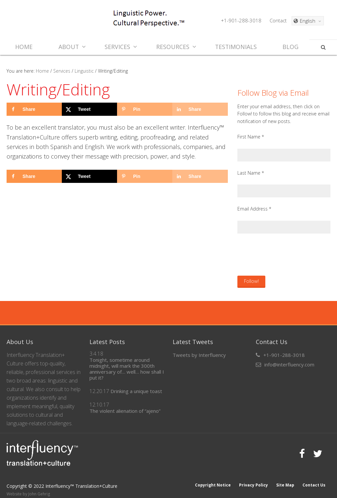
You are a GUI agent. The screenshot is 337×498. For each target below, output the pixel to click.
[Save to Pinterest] (144, 109)
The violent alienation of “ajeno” (124, 411)
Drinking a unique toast (136, 391)
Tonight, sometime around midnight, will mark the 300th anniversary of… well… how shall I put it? (126, 369)
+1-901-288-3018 (241, 20)
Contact (278, 20)
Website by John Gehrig (28, 487)
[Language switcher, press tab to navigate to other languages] (308, 20)
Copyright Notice (212, 478)
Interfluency (59, 20)
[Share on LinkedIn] (200, 109)
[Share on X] (89, 109)
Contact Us (313, 478)
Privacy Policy (252, 478)
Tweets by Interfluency (199, 355)
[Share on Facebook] (34, 109)
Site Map (285, 478)
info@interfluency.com (289, 364)
